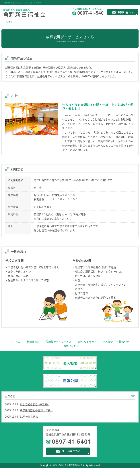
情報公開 (124, 341)
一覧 (131, 395)
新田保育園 (33, 341)
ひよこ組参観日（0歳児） (34, 404)
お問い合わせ (71, 346)
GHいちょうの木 (86, 341)
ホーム (17, 341)
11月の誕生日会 (29, 416)
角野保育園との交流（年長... (36, 410)
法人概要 (108, 341)
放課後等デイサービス (58, 341)
